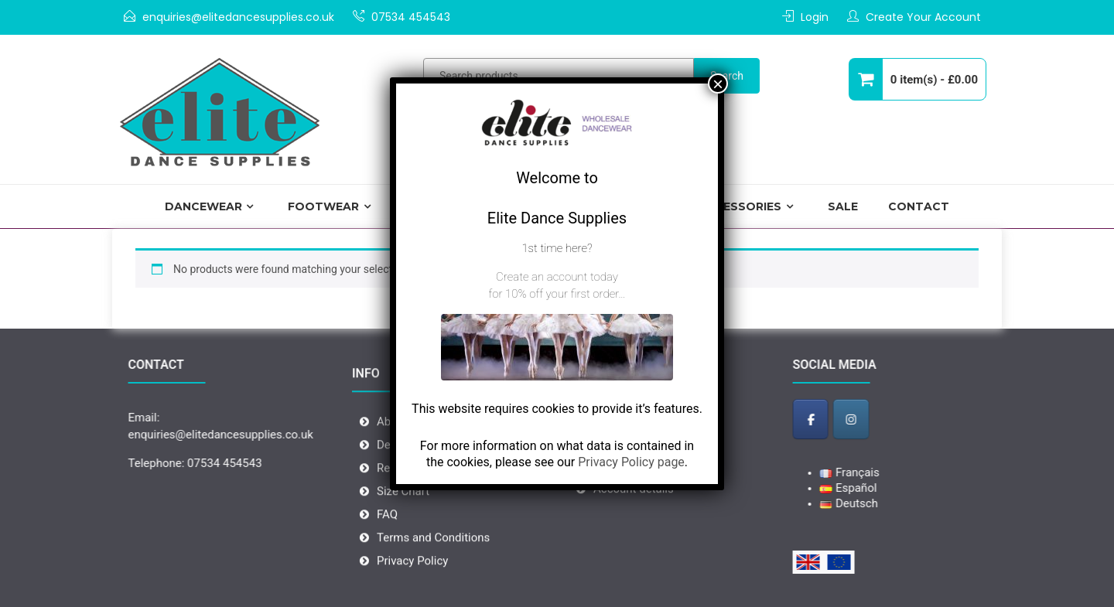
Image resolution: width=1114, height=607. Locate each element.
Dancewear (203, 206)
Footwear (323, 206)
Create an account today (557, 277)
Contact (918, 206)
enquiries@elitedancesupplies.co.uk (238, 17)
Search (726, 76)
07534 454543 (410, 17)
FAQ (387, 538)
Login (815, 17)
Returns (396, 492)
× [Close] (717, 83)
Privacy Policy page (631, 462)
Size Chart (403, 515)
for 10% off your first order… (556, 294)
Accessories (739, 206)
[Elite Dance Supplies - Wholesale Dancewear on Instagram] (871, 418)
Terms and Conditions (433, 561)
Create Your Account (923, 17)
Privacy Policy (412, 585)
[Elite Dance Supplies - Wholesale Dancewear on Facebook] (830, 418)
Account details (633, 506)
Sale (843, 206)
